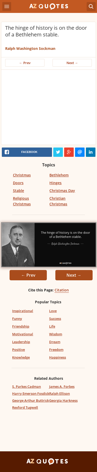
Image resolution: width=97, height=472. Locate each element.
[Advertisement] (48, 108)
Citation (62, 290)
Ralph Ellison (59, 393)
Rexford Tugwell (25, 407)
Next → (72, 62)
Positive (18, 349)
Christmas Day (62, 190)
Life (52, 326)
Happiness (57, 357)
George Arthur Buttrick (30, 400)
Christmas (22, 175)
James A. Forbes (61, 386)
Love (53, 310)
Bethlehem (59, 175)
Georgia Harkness (63, 400)
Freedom (56, 349)
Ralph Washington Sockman (30, 48)
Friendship (20, 326)
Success (55, 318)
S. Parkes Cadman (26, 386)
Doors (18, 182)
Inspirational (22, 310)
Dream (54, 341)
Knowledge (21, 357)
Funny (17, 318)
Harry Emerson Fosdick (30, 393)
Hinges (55, 182)
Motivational (22, 334)
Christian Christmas (58, 201)
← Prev (25, 62)
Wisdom (55, 334)
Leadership (21, 341)
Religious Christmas (22, 201)
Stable (18, 190)
